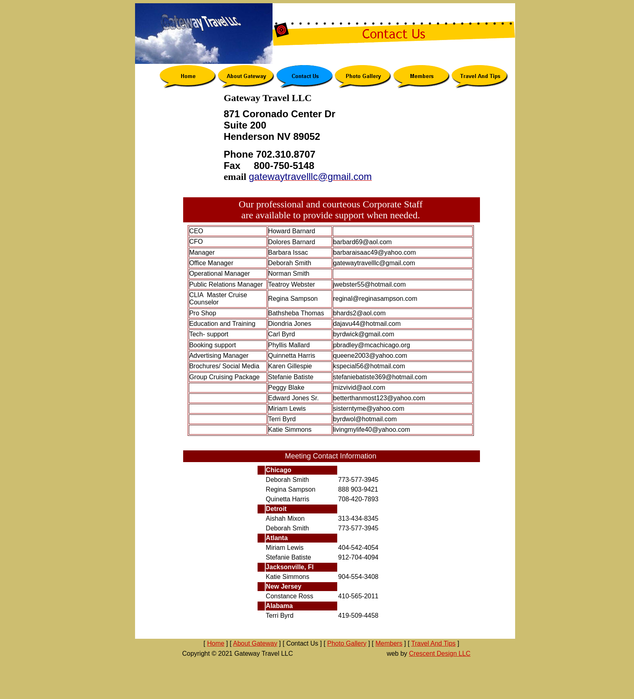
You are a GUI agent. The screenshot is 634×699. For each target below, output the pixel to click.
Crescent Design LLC (440, 653)
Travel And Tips (433, 643)
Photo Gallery (346, 643)
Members (388, 643)
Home (215, 643)
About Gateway (255, 643)
